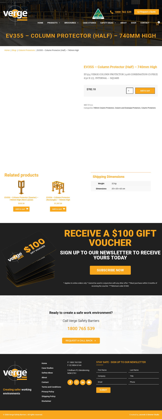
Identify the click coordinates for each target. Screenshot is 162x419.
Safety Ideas (108, 23)
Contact (144, 23)
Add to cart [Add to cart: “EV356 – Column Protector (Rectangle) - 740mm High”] (57, 209)
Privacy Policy (48, 392)
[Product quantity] (129, 91)
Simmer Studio (153, 415)
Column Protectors (148, 108)
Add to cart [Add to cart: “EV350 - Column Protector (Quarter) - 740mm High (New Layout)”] (20, 209)
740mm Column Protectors (103, 108)
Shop (133, 23)
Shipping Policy (48, 396)
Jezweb (142, 415)
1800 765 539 (81, 328)
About (123, 23)
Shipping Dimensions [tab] (108, 177)
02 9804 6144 (75, 365)
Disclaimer (46, 401)
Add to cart (145, 91)
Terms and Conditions (51, 387)
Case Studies (89, 23)
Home (40, 23)
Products (53, 23)
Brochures (71, 23)
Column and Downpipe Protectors (127, 108)
